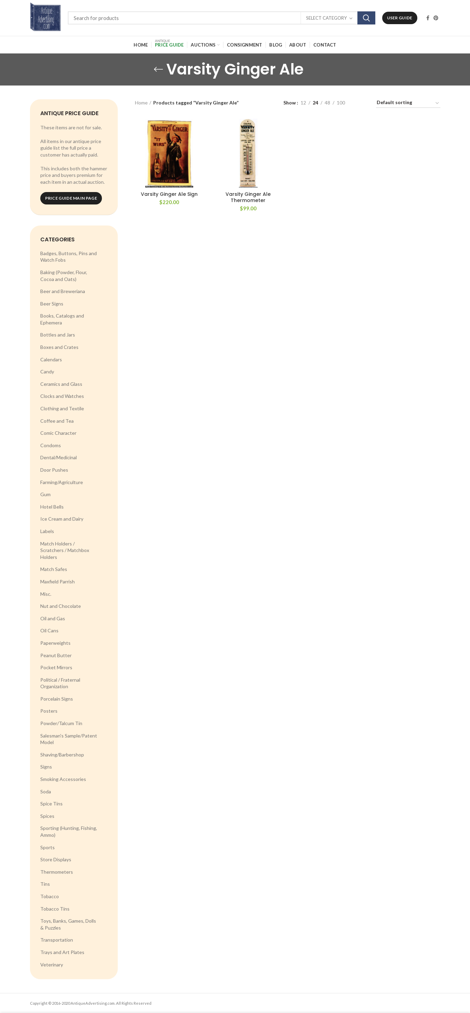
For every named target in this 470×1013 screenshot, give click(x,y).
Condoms (50, 445)
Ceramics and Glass (61, 384)
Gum (45, 494)
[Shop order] (408, 103)
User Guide (399, 17)
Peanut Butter (56, 655)
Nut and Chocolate (60, 606)
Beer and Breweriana (62, 291)
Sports (47, 847)
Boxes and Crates (59, 347)
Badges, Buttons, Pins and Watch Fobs (68, 256)
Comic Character (58, 433)
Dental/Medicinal (58, 457)
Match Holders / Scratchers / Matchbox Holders (64, 550)
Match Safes (53, 569)
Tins (45, 884)
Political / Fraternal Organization (60, 683)
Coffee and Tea (57, 421)
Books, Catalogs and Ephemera (62, 319)
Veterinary (51, 964)
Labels (47, 531)
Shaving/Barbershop (62, 755)
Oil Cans (49, 630)
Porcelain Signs (56, 699)
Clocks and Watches (62, 396)
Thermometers (56, 872)
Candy (47, 371)
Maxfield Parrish (57, 581)
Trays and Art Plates (62, 952)
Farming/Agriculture (61, 482)
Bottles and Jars (57, 335)
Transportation (56, 940)
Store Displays (55, 859)
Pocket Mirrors (56, 667)
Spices (47, 816)
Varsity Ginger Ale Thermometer (248, 197)
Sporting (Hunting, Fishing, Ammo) (68, 831)
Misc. (45, 594)
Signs (46, 767)
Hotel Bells (52, 507)
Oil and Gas (52, 618)
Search (366, 17)
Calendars (51, 359)
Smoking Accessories (63, 779)
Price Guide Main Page (71, 198)
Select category (326, 18)
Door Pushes (54, 470)
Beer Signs (51, 304)
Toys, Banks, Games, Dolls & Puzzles (68, 924)
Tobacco (49, 896)
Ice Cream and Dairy (61, 519)
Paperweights (55, 643)
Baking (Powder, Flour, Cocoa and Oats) (63, 275)
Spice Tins (51, 803)
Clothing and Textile (62, 408)
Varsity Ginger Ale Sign (169, 194)
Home (141, 103)
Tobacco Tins (55, 909)
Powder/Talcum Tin (61, 723)
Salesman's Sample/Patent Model (68, 739)
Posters (49, 711)
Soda (45, 791)
